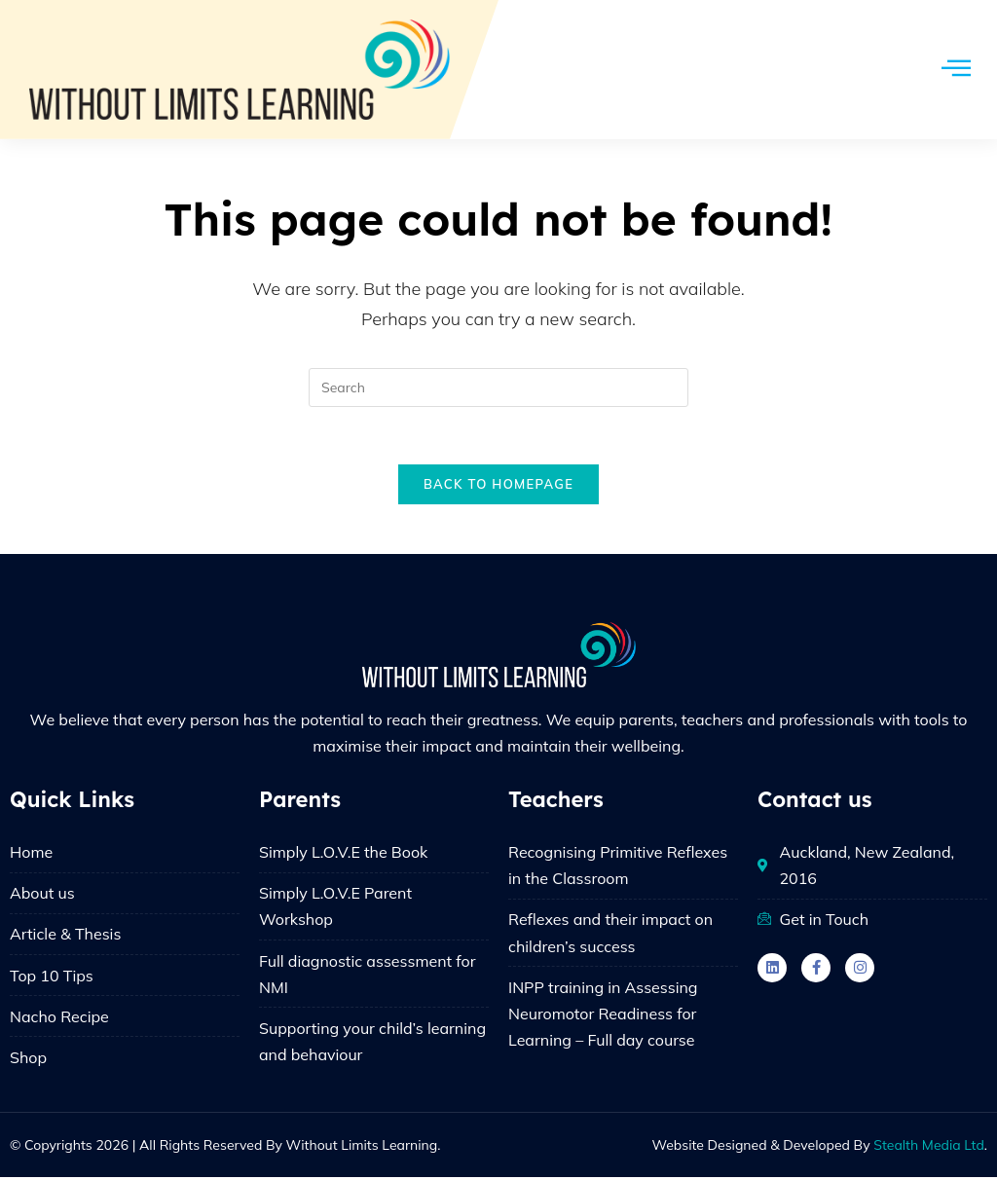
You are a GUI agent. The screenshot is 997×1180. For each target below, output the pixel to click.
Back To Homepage (498, 486)
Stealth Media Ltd (928, 1148)
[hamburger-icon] (956, 69)
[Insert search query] (498, 387)
